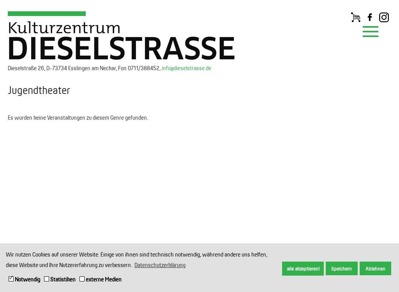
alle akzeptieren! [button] (303, 268)
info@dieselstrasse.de (186, 68)
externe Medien (100, 279)
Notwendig (24, 279)
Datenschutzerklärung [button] (159, 265)
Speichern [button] (341, 268)
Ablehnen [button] (375, 268)
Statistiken (60, 279)
